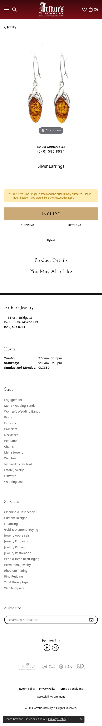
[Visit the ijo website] (48, 666)
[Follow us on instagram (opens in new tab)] (55, 647)
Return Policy (27, 688)
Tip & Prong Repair (17, 582)
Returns (74, 225)
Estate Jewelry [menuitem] (14, 470)
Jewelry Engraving (16, 541)
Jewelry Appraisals (17, 535)
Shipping (27, 225)
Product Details (51, 260)
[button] (14, 9)
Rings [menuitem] (8, 417)
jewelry (11, 27)
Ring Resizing (13, 576)
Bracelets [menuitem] (10, 429)
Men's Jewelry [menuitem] (13, 452)
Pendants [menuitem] (11, 441)
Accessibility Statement (51, 696)
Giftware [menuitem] (10, 476)
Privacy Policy (47, 688)
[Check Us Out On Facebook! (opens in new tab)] (47, 647)
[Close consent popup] (81, 719)
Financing (11, 524)
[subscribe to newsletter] (91, 620)
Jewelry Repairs (14, 547)
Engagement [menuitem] (13, 400)
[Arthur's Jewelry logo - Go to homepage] (51, 9)
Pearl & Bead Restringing (21, 559)
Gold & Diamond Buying (21, 530)
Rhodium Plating (16, 571)
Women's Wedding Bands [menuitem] (22, 411)
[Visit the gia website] (65, 666)
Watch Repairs (14, 588)
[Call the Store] (14, 327)
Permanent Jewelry (17, 565)
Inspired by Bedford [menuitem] (18, 464)
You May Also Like (51, 271)
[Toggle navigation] (6, 9)
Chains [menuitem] (9, 447)
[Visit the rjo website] (80, 666)
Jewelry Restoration (17, 553)
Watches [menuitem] (10, 458)
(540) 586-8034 (51, 151)
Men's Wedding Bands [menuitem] (19, 406)
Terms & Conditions (71, 688)
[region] (51, 88)
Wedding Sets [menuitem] (13, 482)
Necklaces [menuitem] (11, 435)
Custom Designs (15, 518)
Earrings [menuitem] (10, 423)
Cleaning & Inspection (19, 512)
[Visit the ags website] (27, 666)
